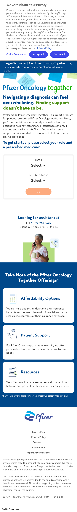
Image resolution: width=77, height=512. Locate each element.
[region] (38, 30)
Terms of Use (38, 432)
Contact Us (39, 442)
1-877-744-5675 (41, 223)
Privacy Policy (38, 437)
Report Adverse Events (38, 452)
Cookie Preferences (10, 509)
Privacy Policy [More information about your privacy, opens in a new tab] (44, 48)
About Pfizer (38, 447)
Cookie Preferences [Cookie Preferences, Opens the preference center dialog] (16, 54)
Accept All (38, 54)
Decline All (59, 54)
